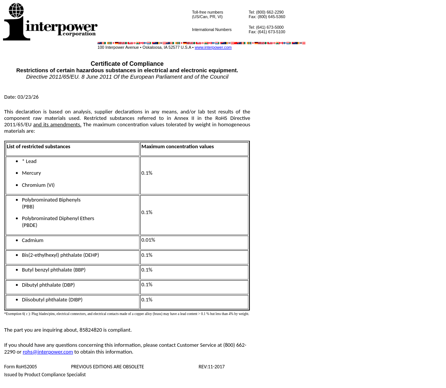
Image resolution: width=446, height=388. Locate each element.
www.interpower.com (213, 47)
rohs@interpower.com (48, 351)
